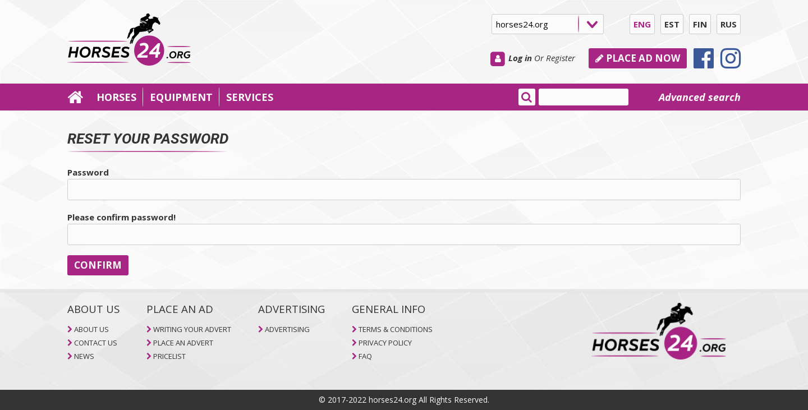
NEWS (84, 356)
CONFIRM (98, 265)
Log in (520, 57)
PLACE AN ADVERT (183, 343)
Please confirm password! (121, 217)
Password (88, 172)
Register (560, 57)
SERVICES (249, 97)
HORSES (116, 97)
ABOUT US (91, 329)
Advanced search (700, 97)
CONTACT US (95, 343)
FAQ (365, 356)
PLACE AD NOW (637, 58)
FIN (700, 24)
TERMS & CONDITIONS (396, 329)
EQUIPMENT (181, 97)
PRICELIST (169, 356)
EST (672, 24)
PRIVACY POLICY (385, 343)
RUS (728, 24)
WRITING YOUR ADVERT (192, 329)
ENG (642, 24)
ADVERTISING (287, 329)
